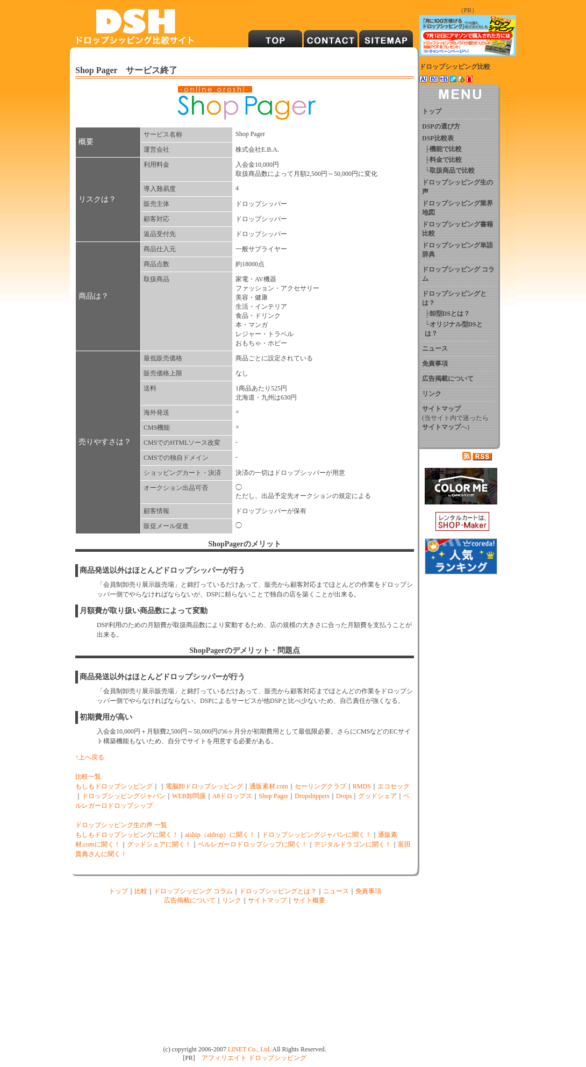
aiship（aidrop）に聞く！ (220, 834)
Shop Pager (273, 796)
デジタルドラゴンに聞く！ (352, 844)
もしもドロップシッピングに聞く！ (126, 834)
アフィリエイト (224, 1058)
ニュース (336, 891)
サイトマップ (267, 900)
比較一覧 (88, 776)
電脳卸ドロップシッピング (204, 786)
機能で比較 (446, 149)
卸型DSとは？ (450, 313)
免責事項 (368, 891)
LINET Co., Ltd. (249, 1049)
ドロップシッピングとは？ (278, 891)
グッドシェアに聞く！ (159, 844)
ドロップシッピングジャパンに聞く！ (316, 834)
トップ (118, 891)
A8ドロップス (232, 796)
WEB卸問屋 (189, 796)
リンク (231, 900)
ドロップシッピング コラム (193, 891)
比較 (140, 891)
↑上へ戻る (89, 757)
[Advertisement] (163, 974)
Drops (344, 796)
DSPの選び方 (441, 126)
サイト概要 (309, 900)
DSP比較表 (438, 138)
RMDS (362, 786)
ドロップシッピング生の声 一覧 (121, 825)
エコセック (393, 786)
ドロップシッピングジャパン (124, 796)
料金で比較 (446, 159)
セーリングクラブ (320, 786)
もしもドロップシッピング (114, 786)
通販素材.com (268, 786)
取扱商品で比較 (452, 170)
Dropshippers (312, 796)
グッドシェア (377, 796)
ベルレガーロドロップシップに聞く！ (253, 844)
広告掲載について (190, 900)
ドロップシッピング (277, 1058)
